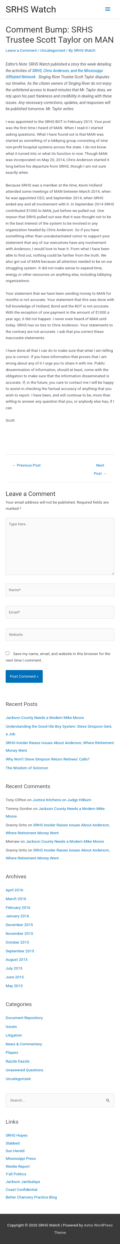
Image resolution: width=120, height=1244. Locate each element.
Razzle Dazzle (17, 1061)
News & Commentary (24, 1044)
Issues (11, 1026)
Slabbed (13, 1143)
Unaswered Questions (24, 1070)
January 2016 (17, 916)
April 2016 (14, 890)
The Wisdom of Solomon (27, 768)
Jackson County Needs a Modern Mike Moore (45, 717)
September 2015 (20, 951)
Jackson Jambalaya (23, 1181)
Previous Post (26, 465)
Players (12, 1052)
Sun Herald (15, 1150)
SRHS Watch (31, 9)
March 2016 (16, 898)
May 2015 (14, 985)
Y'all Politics (16, 1174)
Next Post (100, 466)
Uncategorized (52, 50)
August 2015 (16, 959)
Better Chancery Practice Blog (31, 1197)
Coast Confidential (21, 1189)
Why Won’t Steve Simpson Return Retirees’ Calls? (47, 759)
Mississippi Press (21, 1158)
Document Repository (24, 1017)
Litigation (14, 1035)
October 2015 (17, 942)
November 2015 (19, 933)
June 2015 (15, 977)
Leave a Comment (21, 50)
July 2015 (14, 968)
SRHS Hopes (16, 1135)
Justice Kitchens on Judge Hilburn (62, 799)
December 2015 (19, 924)
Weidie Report (18, 1166)
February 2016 (18, 907)
